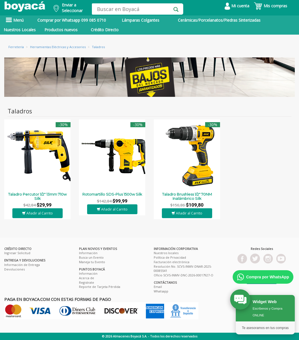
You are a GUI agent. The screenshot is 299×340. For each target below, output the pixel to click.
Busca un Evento (91, 257)
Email (158, 287)
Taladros (98, 47)
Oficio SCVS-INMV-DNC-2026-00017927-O (183, 275)
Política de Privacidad (170, 257)
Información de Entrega (22, 265)
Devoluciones (14, 269)
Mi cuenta (237, 5)
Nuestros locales (166, 253)
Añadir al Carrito (37, 213)
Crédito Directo (105, 29)
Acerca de (86, 278)
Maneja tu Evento (92, 262)
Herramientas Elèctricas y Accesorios (58, 47)
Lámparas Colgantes (140, 20)
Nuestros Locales (20, 29)
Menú (15, 20)
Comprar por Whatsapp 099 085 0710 (71, 20)
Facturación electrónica (171, 262)
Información (88, 253)
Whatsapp (161, 291)
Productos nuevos (61, 29)
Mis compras (270, 5)
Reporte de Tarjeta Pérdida (99, 287)
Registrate (86, 282)
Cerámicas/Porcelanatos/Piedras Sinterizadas (219, 20)
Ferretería (16, 47)
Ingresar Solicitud (17, 253)
